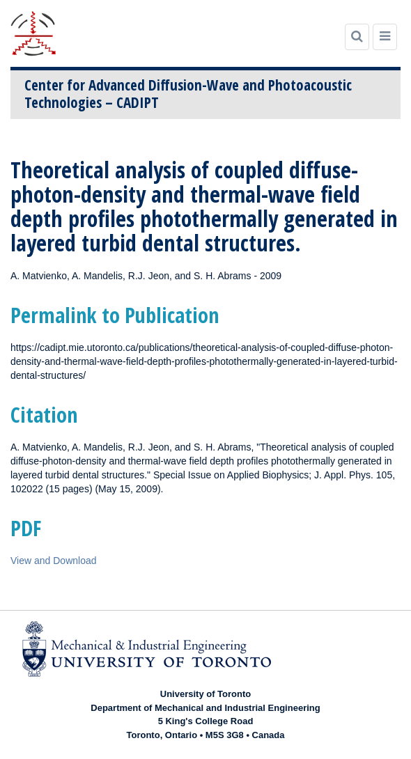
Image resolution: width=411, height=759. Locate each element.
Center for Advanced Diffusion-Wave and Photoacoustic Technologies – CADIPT (188, 93)
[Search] (357, 37)
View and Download (53, 560)
